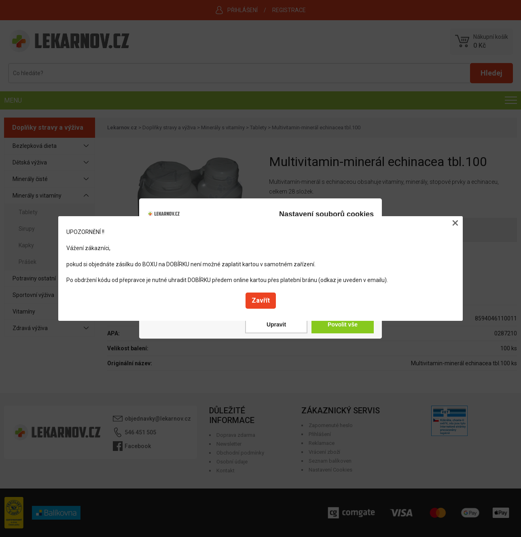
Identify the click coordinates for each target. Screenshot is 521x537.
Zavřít (261, 300)
